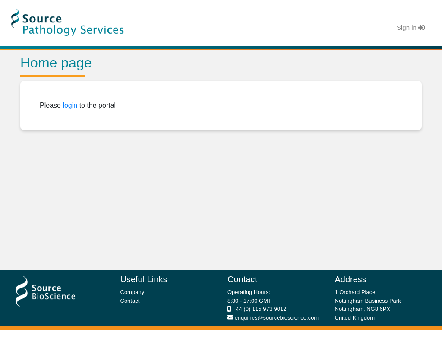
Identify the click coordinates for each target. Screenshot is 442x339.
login (70, 105)
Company (132, 292)
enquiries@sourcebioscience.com (276, 317)
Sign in (411, 27)
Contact (130, 300)
